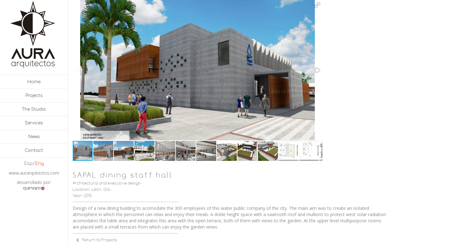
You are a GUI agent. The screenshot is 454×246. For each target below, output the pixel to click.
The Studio (34, 109)
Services (34, 123)
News (34, 136)
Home (34, 82)
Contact (34, 150)
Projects (34, 95)
